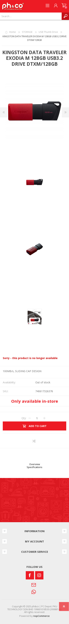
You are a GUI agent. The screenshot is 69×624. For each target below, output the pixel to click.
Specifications (34, 467)
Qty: (24, 418)
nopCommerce (41, 616)
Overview (34, 464)
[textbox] (31, 16)
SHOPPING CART (64, 5)
